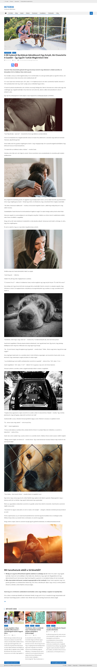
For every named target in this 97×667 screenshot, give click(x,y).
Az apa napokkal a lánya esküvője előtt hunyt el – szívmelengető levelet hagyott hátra (13, 630)
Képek (21, 13)
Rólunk (11, 1)
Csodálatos (43, 13)
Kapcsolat (17, 1)
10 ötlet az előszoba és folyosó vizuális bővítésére (56, 629)
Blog (16, 13)
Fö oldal (6, 1)
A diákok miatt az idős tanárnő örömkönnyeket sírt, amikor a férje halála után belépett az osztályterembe (13, 663)
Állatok (28, 13)
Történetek (51, 13)
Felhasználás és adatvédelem (27, 1)
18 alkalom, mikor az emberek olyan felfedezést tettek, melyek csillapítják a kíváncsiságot (34, 630)
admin (14, 60)
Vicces (37, 625)
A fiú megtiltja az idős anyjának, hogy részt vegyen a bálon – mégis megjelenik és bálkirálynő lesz (59, 663)
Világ (57, 13)
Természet (34, 13)
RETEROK (9, 7)
